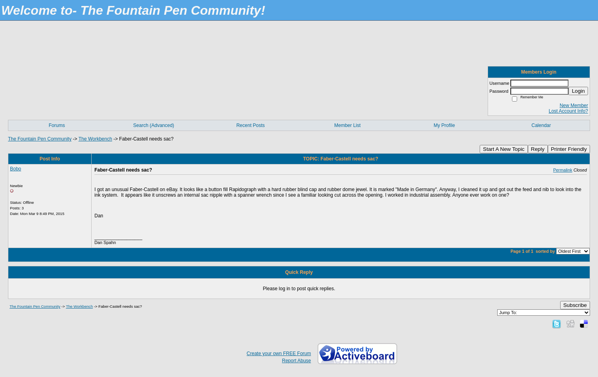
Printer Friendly (569, 149)
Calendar (541, 125)
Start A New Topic (503, 149)
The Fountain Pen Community (39, 139)
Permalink (562, 170)
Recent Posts (250, 125)
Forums (57, 125)
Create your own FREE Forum (279, 353)
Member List (347, 125)
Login (578, 91)
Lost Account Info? (568, 111)
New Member (574, 105)
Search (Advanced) (153, 125)
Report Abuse (296, 360)
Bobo (15, 169)
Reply (538, 149)
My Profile (444, 125)
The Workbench (95, 139)
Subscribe (575, 305)
